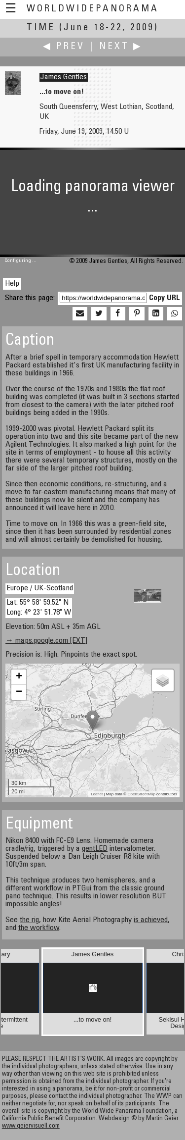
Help (12, 284)
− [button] (19, 692)
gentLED (95, 849)
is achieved (151, 920)
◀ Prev (64, 47)
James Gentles (63, 77)
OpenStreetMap (141, 794)
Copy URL (164, 298)
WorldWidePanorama (93, 9)
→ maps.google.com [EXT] (46, 641)
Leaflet (97, 794)
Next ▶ (121, 47)
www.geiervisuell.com (31, 1126)
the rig (29, 920)
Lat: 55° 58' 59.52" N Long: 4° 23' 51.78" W (38, 607)
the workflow (38, 928)
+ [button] (19, 677)
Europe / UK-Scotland (39, 588)
